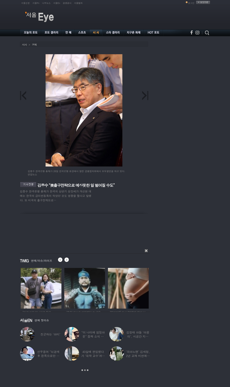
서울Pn (36, 3)
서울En (56, 3)
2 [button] (85, 370)
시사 (24, 44)
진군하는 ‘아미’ (50, 334)
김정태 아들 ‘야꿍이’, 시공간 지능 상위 (137, 336)
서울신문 (25, 3)
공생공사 (67, 3)
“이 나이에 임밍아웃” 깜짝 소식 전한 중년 (93, 336)
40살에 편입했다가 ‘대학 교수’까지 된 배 (93, 356)
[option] (47, 287)
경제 (34, 44)
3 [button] (87, 370)
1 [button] (82, 370)
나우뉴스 (46, 3)
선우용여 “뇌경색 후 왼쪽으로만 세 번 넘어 (48, 356)
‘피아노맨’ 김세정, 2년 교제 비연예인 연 (138, 356)
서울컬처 (78, 3)
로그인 (191, 3)
